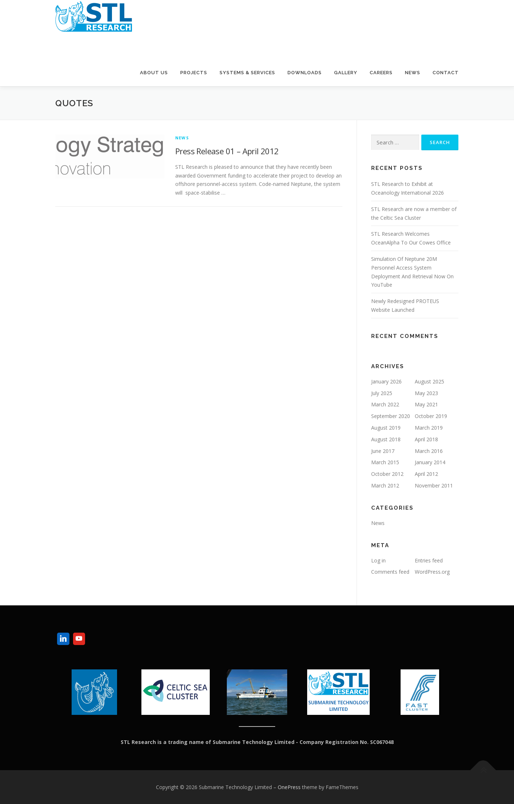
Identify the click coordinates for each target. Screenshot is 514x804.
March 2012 (385, 485)
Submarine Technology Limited (132, 43)
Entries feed (429, 560)
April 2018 (426, 439)
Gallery (345, 72)
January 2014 (430, 462)
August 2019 (386, 427)
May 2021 (426, 404)
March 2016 (429, 450)
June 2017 (382, 450)
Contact (446, 72)
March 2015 (385, 462)
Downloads (305, 72)
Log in (378, 560)
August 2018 (386, 439)
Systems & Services (247, 72)
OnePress (289, 787)
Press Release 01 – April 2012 (227, 151)
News (412, 72)
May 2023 (426, 393)
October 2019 (431, 416)
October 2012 (387, 473)
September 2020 (390, 416)
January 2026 (386, 381)
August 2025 (429, 381)
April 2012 (426, 473)
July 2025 (381, 393)
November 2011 (434, 485)
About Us (154, 72)
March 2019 (429, 427)
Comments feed (390, 571)
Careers (381, 72)
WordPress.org (432, 571)
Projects (193, 72)
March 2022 (385, 404)
